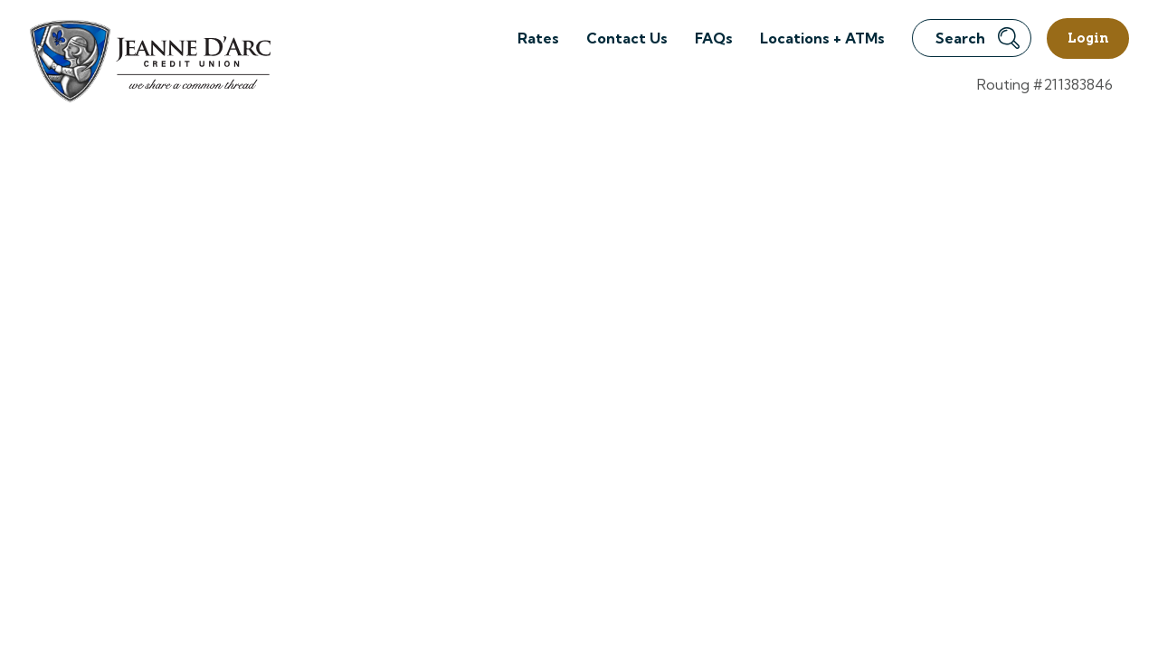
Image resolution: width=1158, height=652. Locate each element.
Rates (538, 38)
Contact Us (627, 38)
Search (977, 38)
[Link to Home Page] (149, 63)
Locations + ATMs (822, 38)
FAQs (714, 38)
